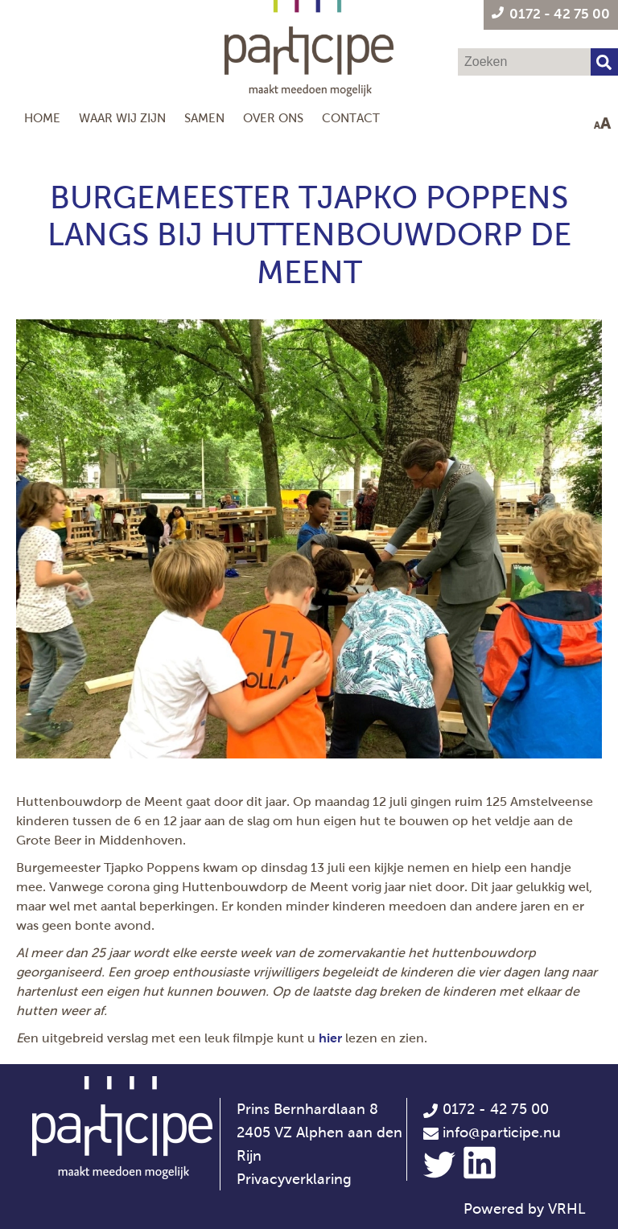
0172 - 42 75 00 (485, 1109)
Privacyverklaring (294, 1179)
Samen (204, 118)
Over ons (273, 118)
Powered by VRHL (525, 1209)
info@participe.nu (502, 1132)
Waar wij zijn (122, 118)
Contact (351, 118)
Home (42, 118)
